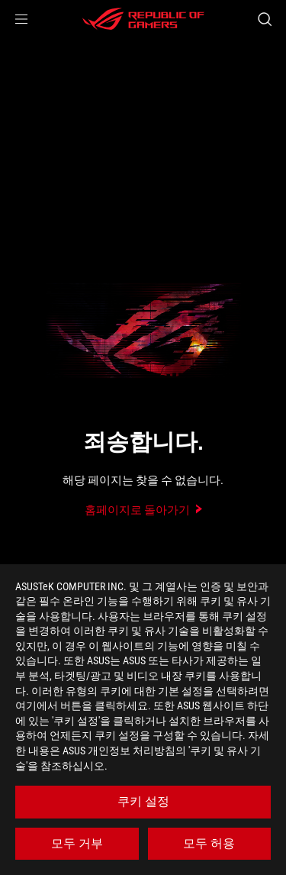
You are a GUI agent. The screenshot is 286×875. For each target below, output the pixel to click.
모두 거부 (77, 843)
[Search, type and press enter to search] (264, 19)
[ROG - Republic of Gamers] (143, 19)
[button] (21, 19)
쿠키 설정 (143, 801)
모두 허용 (209, 843)
